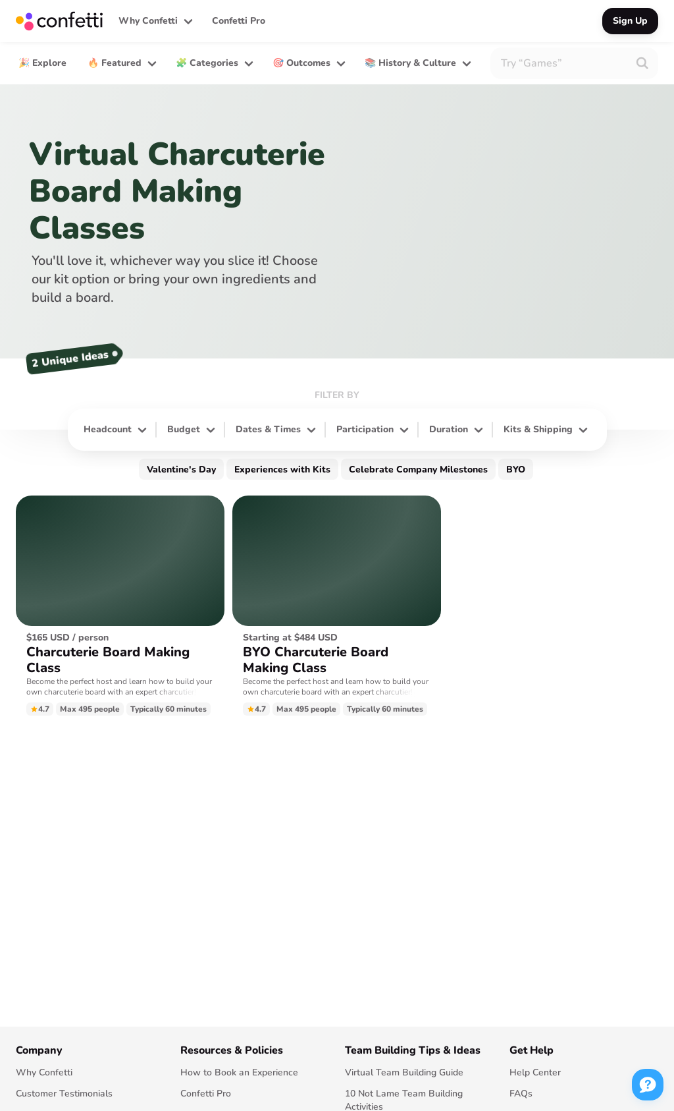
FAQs (520, 1093)
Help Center (535, 1072)
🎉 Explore (42, 63)
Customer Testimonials (64, 1093)
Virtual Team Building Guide (404, 1072)
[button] (154, 21)
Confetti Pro (238, 20)
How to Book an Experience (239, 1072)
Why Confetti (44, 1072)
